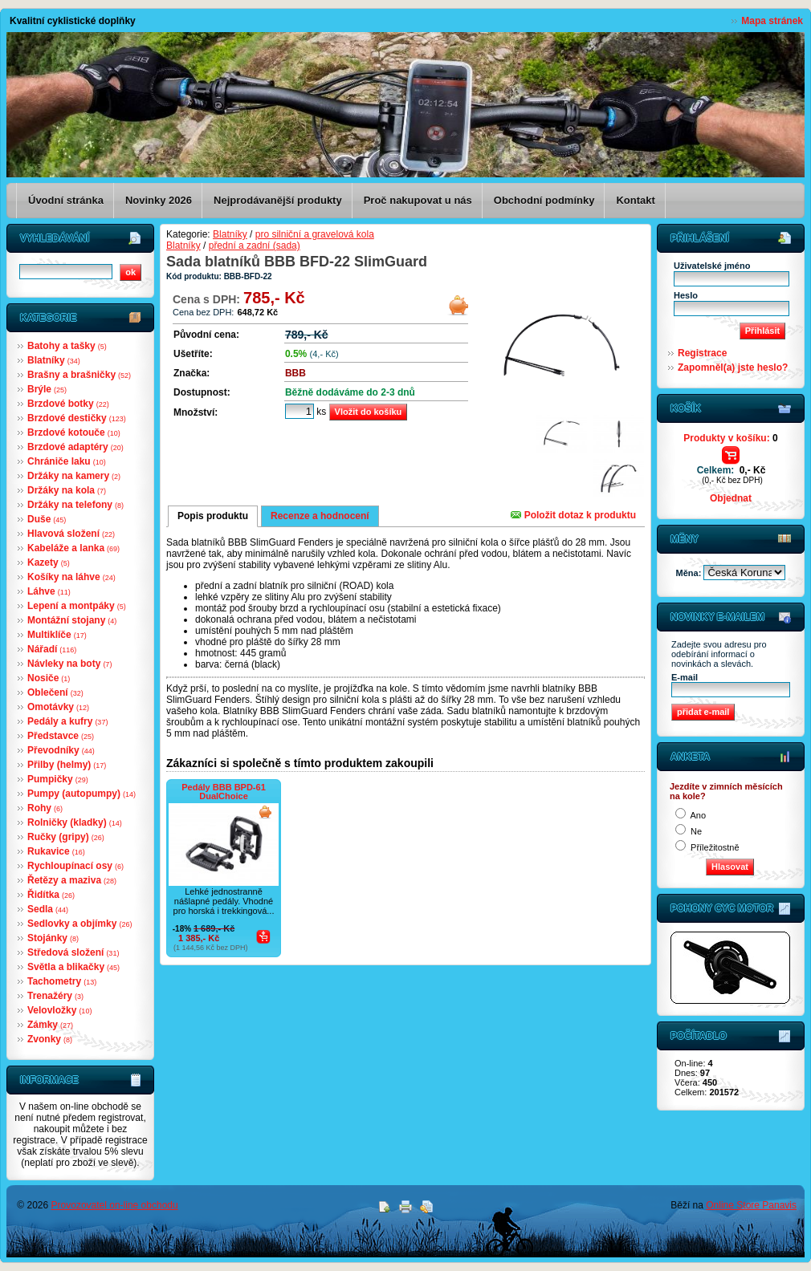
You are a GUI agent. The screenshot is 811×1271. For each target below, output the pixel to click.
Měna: (690, 573)
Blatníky (53, 360)
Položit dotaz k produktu (573, 515)
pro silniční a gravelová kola (314, 234)
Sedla (47, 909)
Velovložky (59, 1010)
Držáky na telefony (75, 504)
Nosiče (48, 678)
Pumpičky (57, 779)
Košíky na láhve (71, 577)
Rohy (45, 808)
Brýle (47, 389)
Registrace (702, 353)
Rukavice (56, 851)
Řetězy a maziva (71, 880)
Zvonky (49, 1039)
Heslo (686, 295)
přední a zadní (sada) (254, 245)
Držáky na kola (66, 490)
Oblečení (55, 692)
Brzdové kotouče (73, 432)
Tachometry (61, 981)
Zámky (50, 1024)
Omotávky (58, 707)
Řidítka (51, 894)
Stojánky (53, 938)
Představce (60, 735)
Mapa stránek (772, 20)
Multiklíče (57, 634)
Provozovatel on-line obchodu (114, 1205)
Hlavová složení (71, 533)
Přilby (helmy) (66, 764)
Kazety (48, 562)
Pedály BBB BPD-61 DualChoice (223, 791)
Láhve (49, 591)
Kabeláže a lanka (73, 548)
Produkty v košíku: (730, 438)
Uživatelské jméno (712, 265)
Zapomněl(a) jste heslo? (733, 367)
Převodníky (61, 750)
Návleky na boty (69, 663)
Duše (46, 519)
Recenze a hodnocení (320, 516)
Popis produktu (212, 516)
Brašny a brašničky (79, 374)
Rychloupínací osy (75, 865)
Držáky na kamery (73, 475)
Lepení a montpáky (76, 605)
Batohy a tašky (67, 345)
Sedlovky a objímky (79, 923)
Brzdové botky (68, 403)
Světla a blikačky (73, 967)
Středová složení (73, 952)
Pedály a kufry (67, 721)
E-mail (684, 677)
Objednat (731, 498)
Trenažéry (55, 995)
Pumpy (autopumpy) (81, 793)
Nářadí (51, 649)
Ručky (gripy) (65, 837)
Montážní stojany (71, 620)
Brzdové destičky (76, 418)
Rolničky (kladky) (74, 822)
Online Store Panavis (751, 1205)
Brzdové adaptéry (75, 447)
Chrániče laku (66, 461)
